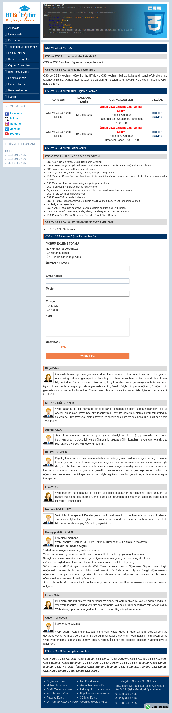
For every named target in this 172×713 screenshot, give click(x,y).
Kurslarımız (15, 40)
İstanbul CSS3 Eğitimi (90, 669)
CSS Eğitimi (86, 661)
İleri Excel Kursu (90, 684)
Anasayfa (13, 28)
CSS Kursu (50, 661)
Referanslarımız (17, 90)
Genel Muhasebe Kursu (94, 688)
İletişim (12, 96)
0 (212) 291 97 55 (15, 154)
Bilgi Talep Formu (18, 71)
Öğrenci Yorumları (19, 65)
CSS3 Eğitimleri (72, 665)
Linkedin (15, 128)
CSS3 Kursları (157, 661)
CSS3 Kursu (138, 661)
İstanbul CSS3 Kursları (58, 669)
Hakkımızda (15, 34)
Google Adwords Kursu (94, 704)
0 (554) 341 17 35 (15, 162)
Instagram (16, 123)
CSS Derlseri (119, 661)
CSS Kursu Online (54, 673)
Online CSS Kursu (154, 669)
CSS (124, 665)
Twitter (14, 118)
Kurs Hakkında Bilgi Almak (64, 257)
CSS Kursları (68, 661)
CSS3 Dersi (92, 665)
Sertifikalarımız (17, 78)
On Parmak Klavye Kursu (62, 704)
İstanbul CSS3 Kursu (152, 665)
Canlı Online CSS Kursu (84, 673)
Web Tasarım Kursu (58, 696)
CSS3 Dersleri (110, 665)
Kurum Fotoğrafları (19, 59)
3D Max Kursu (88, 700)
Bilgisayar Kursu (56, 684)
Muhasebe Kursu (57, 688)
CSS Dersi (102, 661)
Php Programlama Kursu (95, 696)
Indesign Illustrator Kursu (95, 692)
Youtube (15, 133)
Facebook (16, 113)
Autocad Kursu (55, 700)
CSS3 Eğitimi (51, 665)
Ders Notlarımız (17, 84)
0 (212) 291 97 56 (15, 158)
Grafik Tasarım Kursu (59, 692)
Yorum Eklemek (58, 252)
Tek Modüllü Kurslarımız (22, 46)
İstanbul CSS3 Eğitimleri (123, 669)
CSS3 (133, 665)
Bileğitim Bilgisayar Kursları (20, 13)
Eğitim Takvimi (16, 53)
